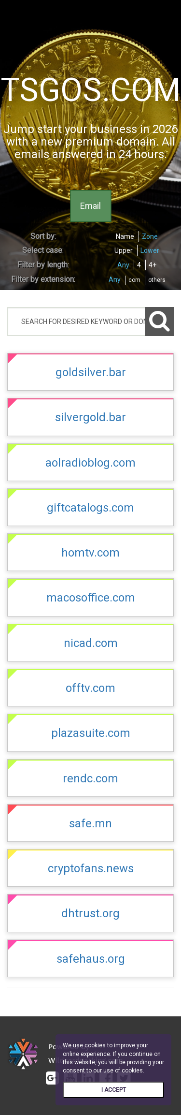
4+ (152, 265)
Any (123, 265)
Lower (149, 250)
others (157, 280)
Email (90, 206)
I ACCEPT (113, 1089)
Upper (123, 250)
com (134, 280)
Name (125, 236)
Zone (150, 236)
